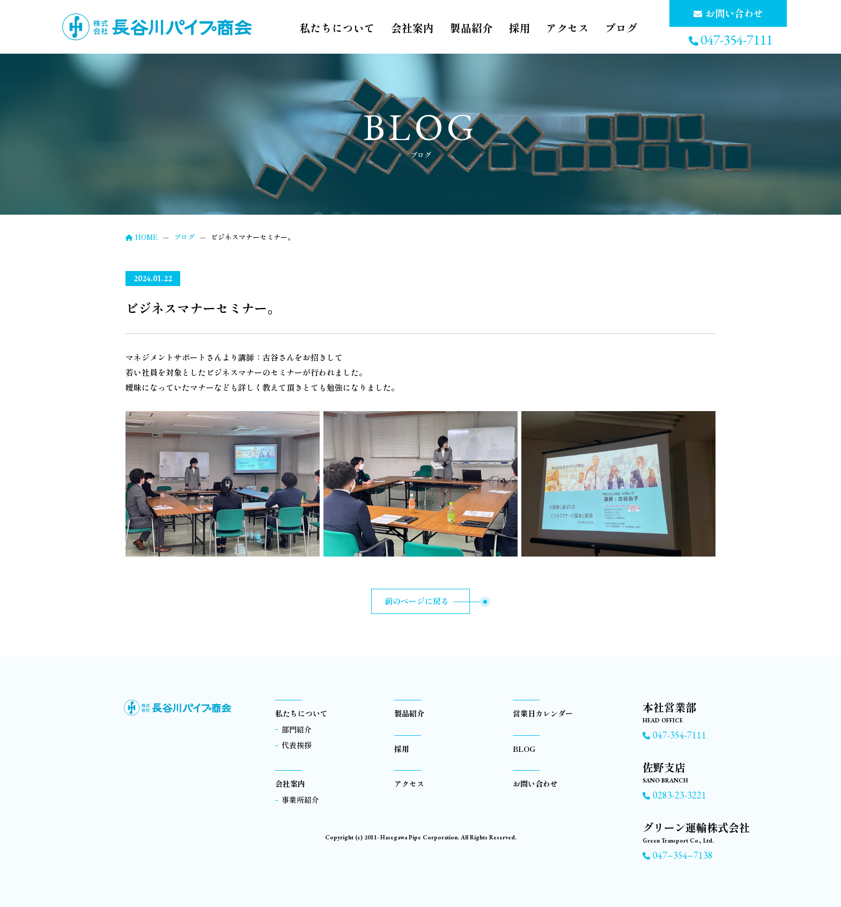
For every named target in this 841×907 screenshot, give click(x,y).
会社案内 (396, 28)
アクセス (563, 28)
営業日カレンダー (543, 713)
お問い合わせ (535, 783)
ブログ (620, 28)
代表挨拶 (297, 745)
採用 (511, 28)
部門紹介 (297, 729)
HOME (142, 237)
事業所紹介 (300, 799)
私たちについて (316, 28)
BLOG (524, 748)
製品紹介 (460, 28)
